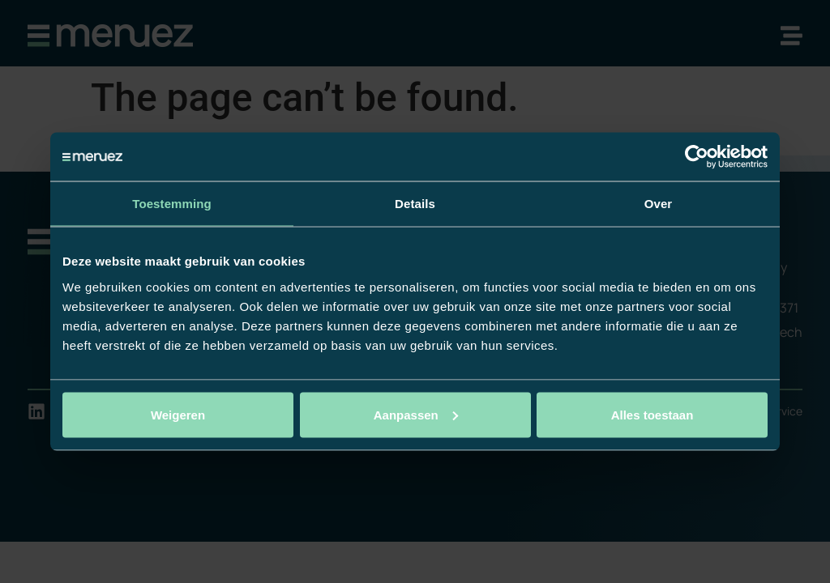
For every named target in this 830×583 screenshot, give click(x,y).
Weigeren (178, 414)
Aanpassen (416, 414)
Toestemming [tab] (172, 204)
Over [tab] (658, 204)
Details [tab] (415, 204)
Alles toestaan (652, 414)
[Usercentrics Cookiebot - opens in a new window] (697, 157)
